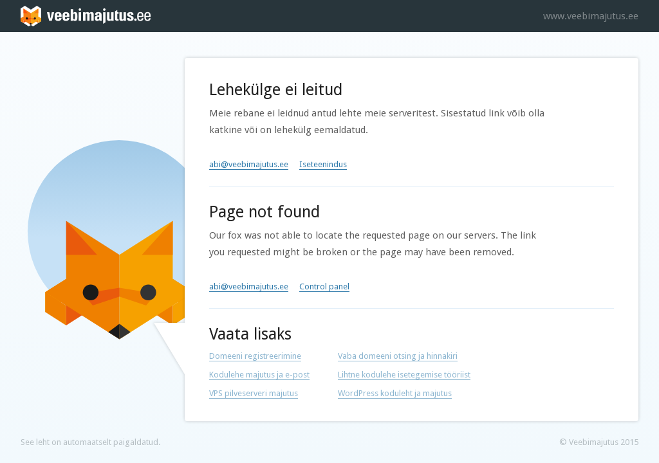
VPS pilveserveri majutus (253, 393)
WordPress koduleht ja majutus (395, 393)
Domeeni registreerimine (255, 356)
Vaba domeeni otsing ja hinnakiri (398, 356)
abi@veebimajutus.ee (248, 164)
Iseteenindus (323, 164)
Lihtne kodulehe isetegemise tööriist (404, 374)
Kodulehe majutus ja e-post (259, 374)
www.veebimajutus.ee (590, 16)
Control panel (324, 286)
